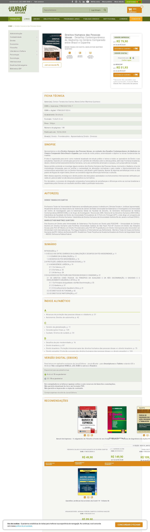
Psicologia (14, 55)
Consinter (135, 19)
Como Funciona (47, 510)
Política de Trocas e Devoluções (53, 498)
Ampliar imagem (52, 65)
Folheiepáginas (59, 435)
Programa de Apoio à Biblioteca (86, 503)
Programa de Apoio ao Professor (86, 500)
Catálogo (111, 495)
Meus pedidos (107, 2)
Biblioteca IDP (16, 69)
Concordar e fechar (129, 524)
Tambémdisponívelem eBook (52, 435)
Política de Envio (47, 500)
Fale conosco (39, 2)
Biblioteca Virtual (50, 505)
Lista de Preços (113, 498)
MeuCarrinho (132, 10)
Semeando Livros (81, 498)
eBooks (37, 19)
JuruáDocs (80, 507)
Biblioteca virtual (52, 19)
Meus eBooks (119, 2)
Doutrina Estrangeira (18, 65)
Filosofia (13, 48)
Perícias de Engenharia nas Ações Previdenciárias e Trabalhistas (104, 441)
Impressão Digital (14, 498)
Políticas (46, 493)
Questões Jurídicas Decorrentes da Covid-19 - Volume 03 (129, 441)
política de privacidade (24, 526)
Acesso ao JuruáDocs (83, 510)
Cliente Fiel (79, 495)
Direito (13, 41)
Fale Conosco (13, 508)
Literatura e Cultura (18, 51)
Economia (14, 44)
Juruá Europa (133, 2)
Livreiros (124, 19)
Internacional (15, 62)
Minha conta (95, 2)
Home (10, 26)
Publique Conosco (91, 19)
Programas (80, 493)
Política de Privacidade (50, 495)
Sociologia (14, 58)
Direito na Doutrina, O (80, 438)
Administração (16, 34)
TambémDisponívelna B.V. (56, 435)
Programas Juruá (71, 19)
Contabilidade (16, 37)
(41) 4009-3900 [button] (20, 2)
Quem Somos (13, 495)
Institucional (109, 19)
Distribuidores (113, 500)
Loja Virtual (96, 10)
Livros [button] (27, 19)
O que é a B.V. (46, 507)
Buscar (105, 10)
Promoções (15, 19)
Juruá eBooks (13, 503)
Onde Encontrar (13, 505)
